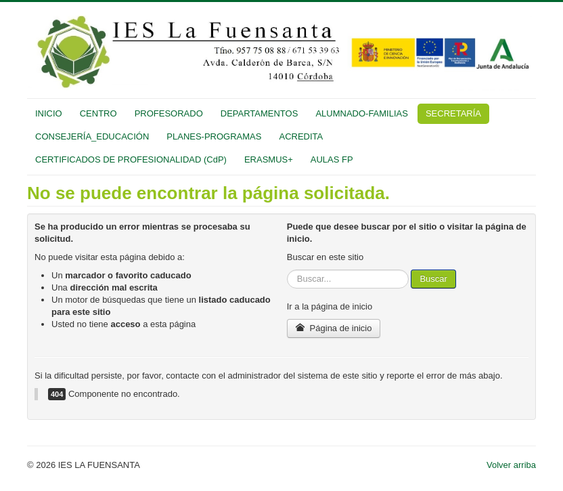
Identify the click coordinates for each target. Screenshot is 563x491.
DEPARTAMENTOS (259, 113)
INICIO (48, 113)
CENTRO (98, 113)
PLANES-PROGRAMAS (213, 136)
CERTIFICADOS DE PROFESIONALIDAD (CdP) (131, 159)
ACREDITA (301, 136)
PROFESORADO (169, 113)
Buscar (433, 279)
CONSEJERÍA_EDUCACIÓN (92, 136)
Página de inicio (334, 328)
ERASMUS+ (268, 159)
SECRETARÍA (453, 113)
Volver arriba (511, 465)
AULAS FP (332, 159)
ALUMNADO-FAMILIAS (361, 113)
